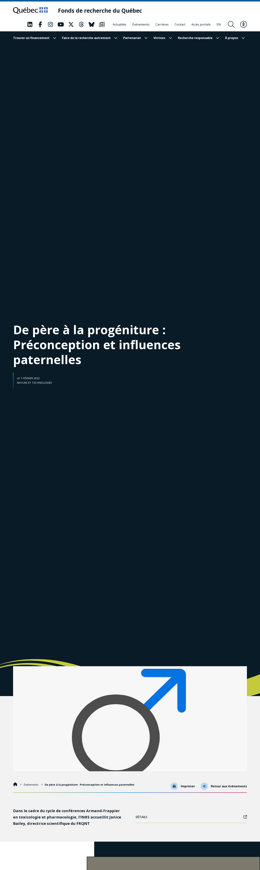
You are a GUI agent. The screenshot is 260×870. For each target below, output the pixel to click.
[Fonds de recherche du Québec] (100, 10)
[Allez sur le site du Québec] (30, 10)
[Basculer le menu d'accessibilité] (243, 24)
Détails (191, 817)
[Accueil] (15, 784)
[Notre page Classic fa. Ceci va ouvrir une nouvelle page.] (30, 24)
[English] (218, 24)
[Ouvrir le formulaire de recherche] (231, 24)
